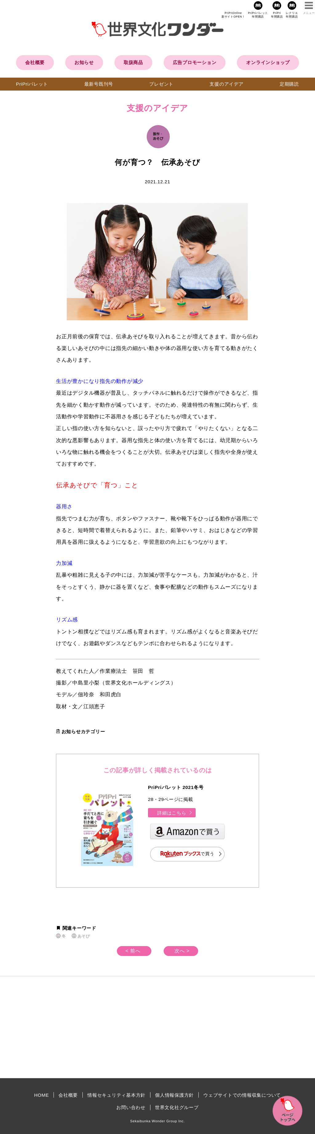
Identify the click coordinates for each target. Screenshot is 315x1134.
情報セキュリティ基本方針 (116, 1095)
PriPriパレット (32, 84)
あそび (84, 936)
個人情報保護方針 (174, 1095)
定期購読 (289, 84)
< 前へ (133, 950)
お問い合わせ (131, 1107)
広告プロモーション (195, 62)
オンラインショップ (268, 62)
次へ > (181, 950)
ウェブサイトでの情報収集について (242, 1095)
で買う (187, 854)
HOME (41, 1095)
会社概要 (35, 62)
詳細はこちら (175, 812)
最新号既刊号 (99, 84)
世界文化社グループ (177, 1107)
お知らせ (84, 62)
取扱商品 (133, 62)
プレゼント (161, 84)
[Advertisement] (105, 1027)
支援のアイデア (226, 84)
